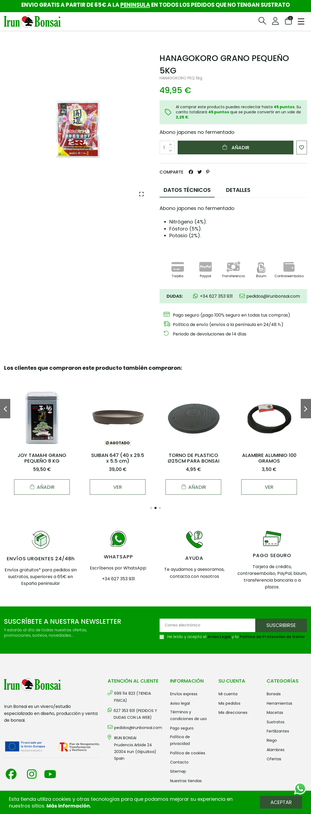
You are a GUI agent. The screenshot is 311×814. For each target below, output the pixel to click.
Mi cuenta (228, 694)
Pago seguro (182, 728)
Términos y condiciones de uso (188, 715)
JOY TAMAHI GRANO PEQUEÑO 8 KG (42, 458)
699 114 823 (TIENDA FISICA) (132, 697)
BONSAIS (274, 694)
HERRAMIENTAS (279, 703)
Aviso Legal (219, 636)
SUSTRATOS (275, 722)
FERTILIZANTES (278, 731)
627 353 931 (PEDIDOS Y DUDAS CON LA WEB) (135, 714)
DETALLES (238, 190)
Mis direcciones (233, 712)
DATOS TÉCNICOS (187, 190)
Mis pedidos (229, 703)
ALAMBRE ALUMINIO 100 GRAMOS (269, 458)
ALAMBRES (275, 749)
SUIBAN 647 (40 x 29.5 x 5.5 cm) (117, 458)
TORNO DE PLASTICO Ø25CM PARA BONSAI (193, 458)
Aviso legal (180, 703)
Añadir (235, 147)
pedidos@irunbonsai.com (138, 727)
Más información (68, 805)
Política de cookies (187, 753)
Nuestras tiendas (186, 781)
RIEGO (272, 740)
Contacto (179, 762)
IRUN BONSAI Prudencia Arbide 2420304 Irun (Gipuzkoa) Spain (135, 748)
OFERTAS (274, 759)
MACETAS (275, 712)
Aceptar (281, 802)
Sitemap (178, 771)
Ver (117, 487)
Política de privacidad (180, 740)
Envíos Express (183, 694)
